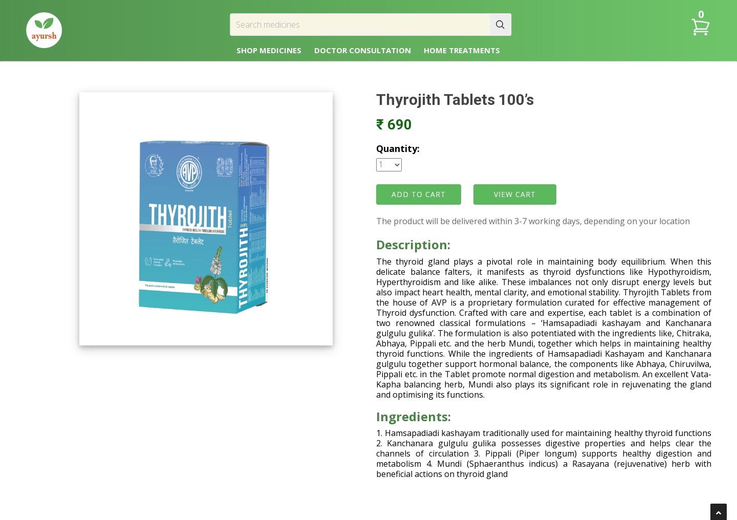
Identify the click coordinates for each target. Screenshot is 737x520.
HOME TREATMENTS (462, 50)
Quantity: (398, 148)
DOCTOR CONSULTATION (362, 50)
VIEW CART (515, 194)
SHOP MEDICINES (268, 50)
